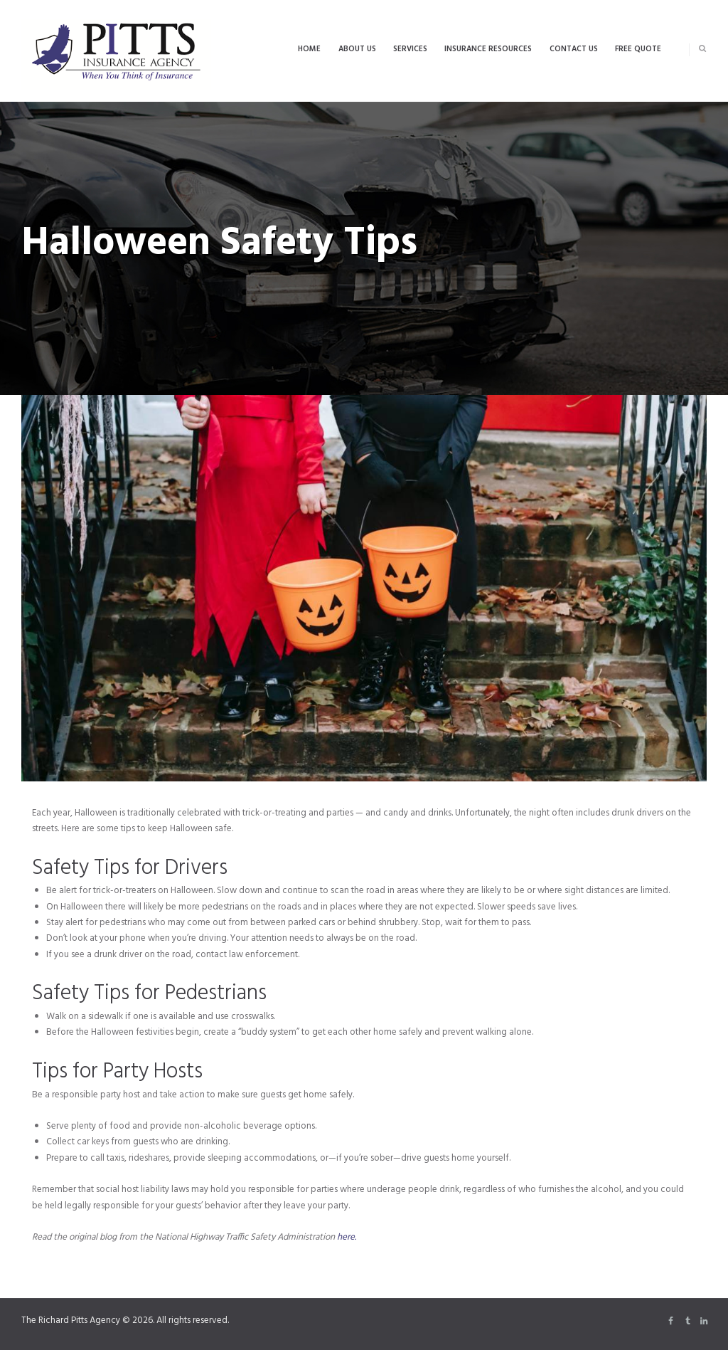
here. (346, 1237)
